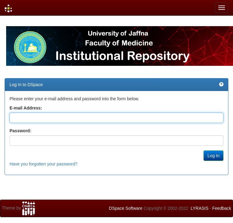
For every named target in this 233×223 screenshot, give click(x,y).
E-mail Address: (26, 108)
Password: (20, 130)
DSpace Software (125, 208)
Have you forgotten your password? (43, 163)
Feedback (221, 208)
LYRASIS (199, 208)
